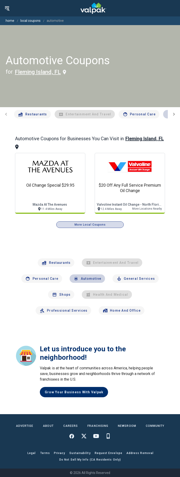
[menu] (7, 8)
